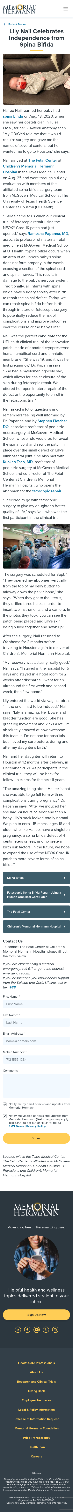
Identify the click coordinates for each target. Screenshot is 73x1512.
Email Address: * (14, 1033)
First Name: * (11, 996)
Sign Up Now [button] (36, 1315)
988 (12, 987)
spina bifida (13, 116)
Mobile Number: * (14, 1052)
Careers (36, 1456)
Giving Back (36, 1391)
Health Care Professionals (36, 1363)
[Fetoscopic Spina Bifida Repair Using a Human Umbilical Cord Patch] (36, 894)
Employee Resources (36, 1400)
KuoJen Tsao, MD (18, 462)
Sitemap (36, 1473)
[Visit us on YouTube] (36, 1329)
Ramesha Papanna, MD (48, 233)
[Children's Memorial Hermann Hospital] (36, 926)
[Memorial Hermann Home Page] (19, 9)
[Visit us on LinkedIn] (18, 1329)
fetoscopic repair (46, 491)
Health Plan (36, 1447)
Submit (36, 1138)
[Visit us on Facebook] (27, 1329)
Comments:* (11, 1070)
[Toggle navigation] (65, 8)
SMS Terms (16, 1126)
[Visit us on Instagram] (55, 1329)
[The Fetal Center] (36, 911)
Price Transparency (36, 1438)
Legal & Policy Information (36, 1410)
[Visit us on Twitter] (46, 1329)
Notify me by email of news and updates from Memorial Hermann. (39, 1105)
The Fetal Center (42, 160)
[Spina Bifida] (36, 878)
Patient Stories (14, 24)
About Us (36, 1372)
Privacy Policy (36, 1126)
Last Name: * (11, 1015)
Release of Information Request (37, 1419)
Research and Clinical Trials (36, 1382)
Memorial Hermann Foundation (37, 1428)
